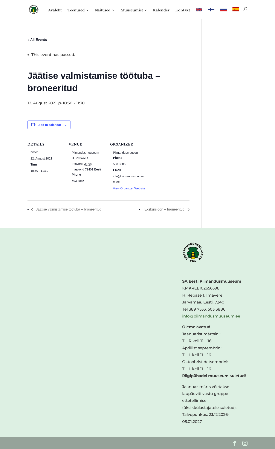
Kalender (161, 10)
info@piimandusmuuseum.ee (211, 316)
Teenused (76, 10)
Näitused (102, 10)
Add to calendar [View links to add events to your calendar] (49, 125)
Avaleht (55, 10)
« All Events (37, 40)
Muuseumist (132, 10)
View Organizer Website (129, 188)
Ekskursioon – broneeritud (165, 209)
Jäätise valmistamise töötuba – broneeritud (68, 209)
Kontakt (182, 10)
